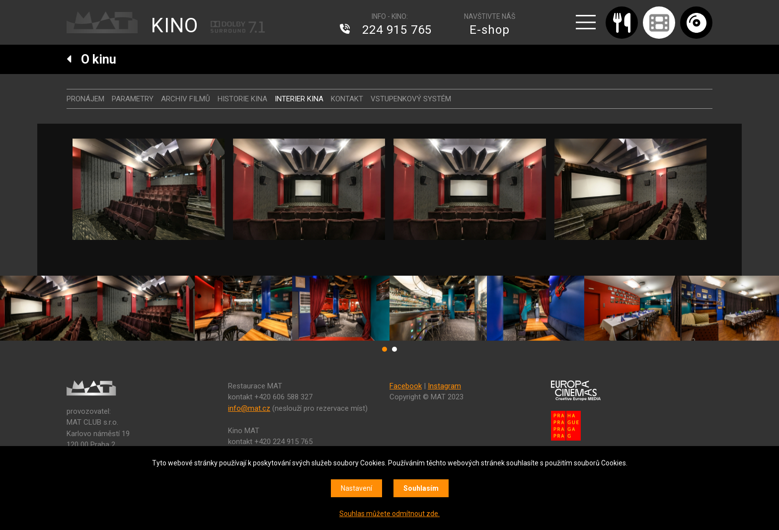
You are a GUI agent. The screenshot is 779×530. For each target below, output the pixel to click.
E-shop (489, 30)
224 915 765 (397, 30)
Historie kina (242, 98)
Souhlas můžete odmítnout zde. (389, 514)
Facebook (406, 385)
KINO (174, 25)
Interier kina (299, 98)
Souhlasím (421, 488)
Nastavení (356, 488)
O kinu (91, 59)
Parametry (133, 98)
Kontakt (347, 98)
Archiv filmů (185, 98)
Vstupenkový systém (411, 98)
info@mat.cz (249, 408)
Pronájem (85, 98)
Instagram (444, 385)
